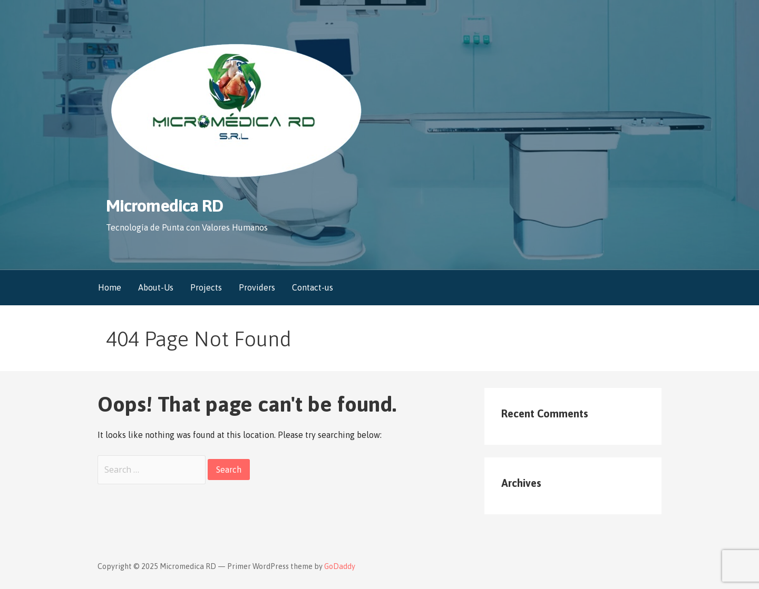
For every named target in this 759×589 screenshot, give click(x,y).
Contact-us (312, 287)
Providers (257, 287)
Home (109, 287)
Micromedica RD (164, 205)
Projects (206, 287)
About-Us (155, 287)
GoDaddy (339, 566)
